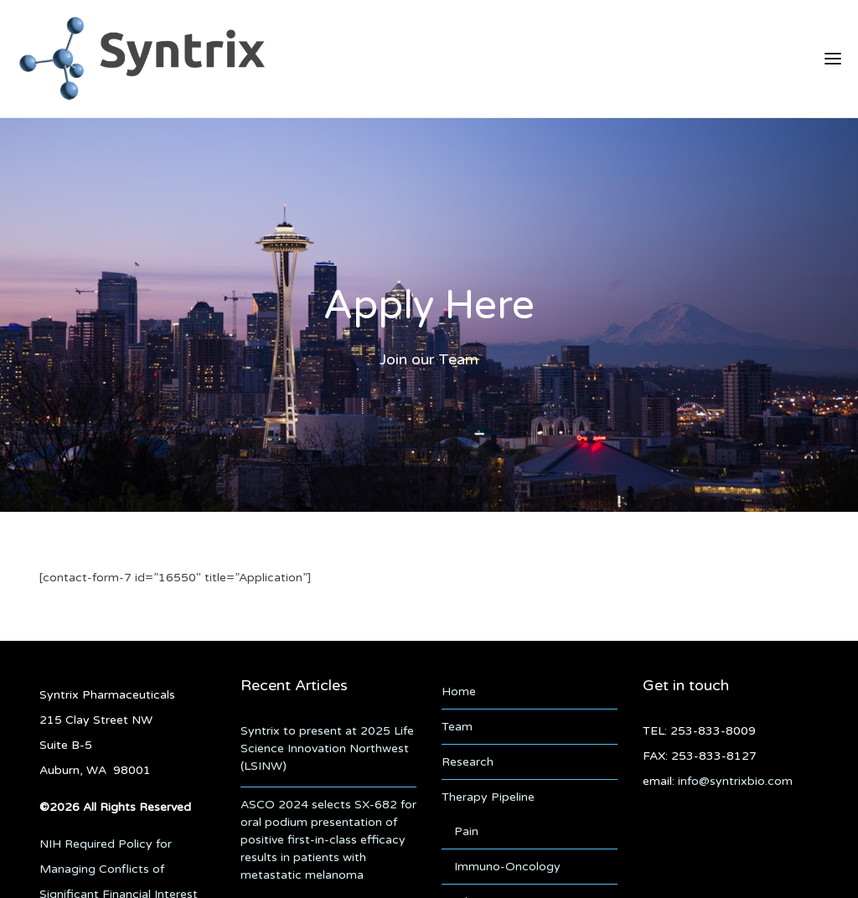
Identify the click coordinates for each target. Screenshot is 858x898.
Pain (466, 828)
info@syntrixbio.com (735, 778)
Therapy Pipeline (488, 794)
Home (459, 688)
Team (457, 723)
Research (468, 758)
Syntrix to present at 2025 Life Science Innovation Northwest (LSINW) (327, 745)
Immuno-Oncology (507, 863)
